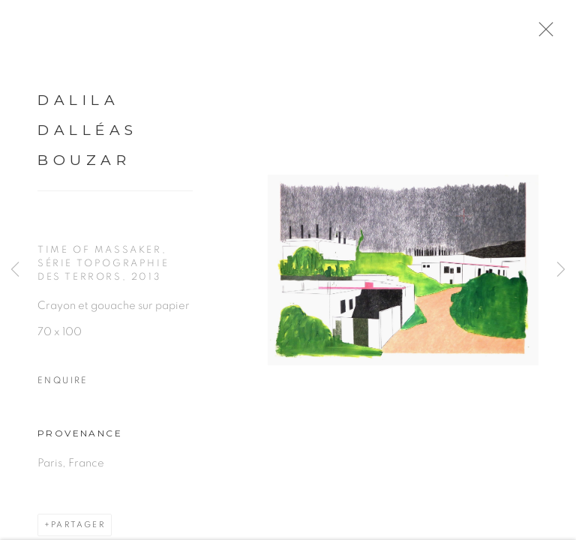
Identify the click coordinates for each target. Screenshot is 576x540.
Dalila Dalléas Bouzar (88, 133)
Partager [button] (78, 528)
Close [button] (543, 33)
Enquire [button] (63, 382)
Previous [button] (15, 270)
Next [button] (561, 270)
